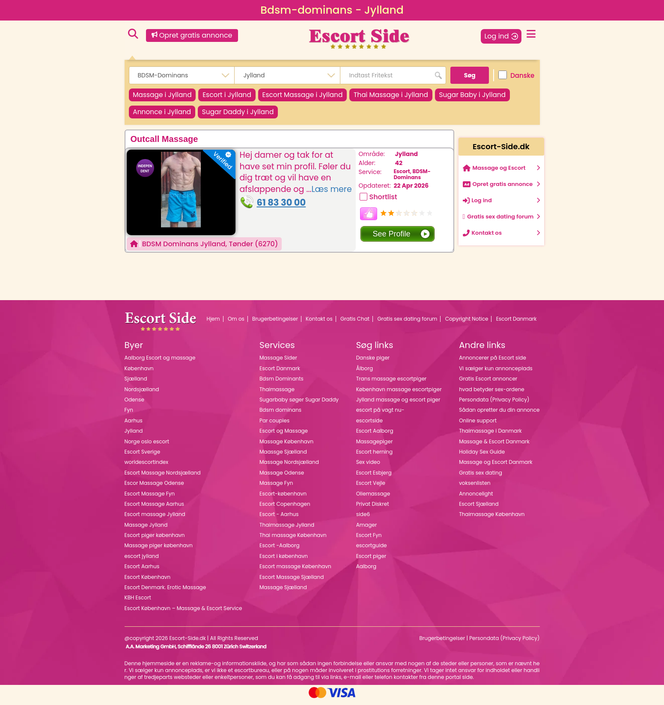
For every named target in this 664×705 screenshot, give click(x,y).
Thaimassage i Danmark (490, 435)
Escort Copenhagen (284, 508)
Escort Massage (319, 96)
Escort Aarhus (142, 571)
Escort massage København (295, 571)
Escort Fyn (369, 539)
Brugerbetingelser (275, 323)
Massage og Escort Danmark (496, 466)
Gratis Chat (354, 323)
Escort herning (374, 456)
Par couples (274, 424)
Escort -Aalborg (279, 550)
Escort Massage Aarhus (155, 508)
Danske (516, 75)
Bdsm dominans (280, 414)
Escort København (148, 581)
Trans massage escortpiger (391, 383)
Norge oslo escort (147, 445)
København (139, 372)
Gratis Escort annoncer (488, 383)
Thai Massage (415, 96)
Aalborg (366, 571)
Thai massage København (293, 539)
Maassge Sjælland (283, 456)
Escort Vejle (370, 487)
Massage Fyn (276, 487)
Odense (134, 404)
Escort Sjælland (478, 508)
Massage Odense (281, 477)
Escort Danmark (516, 323)
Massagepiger (374, 445)
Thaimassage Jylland (286, 529)
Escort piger (371, 560)
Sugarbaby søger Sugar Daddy (299, 404)
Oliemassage (373, 497)
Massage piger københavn (159, 550)
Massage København (286, 445)
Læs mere (331, 193)
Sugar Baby (170, 115)
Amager (366, 529)
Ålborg (364, 372)
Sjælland (136, 383)
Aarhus (134, 424)
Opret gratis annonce (192, 35)
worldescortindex (147, 466)
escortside (369, 424)
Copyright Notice (466, 323)
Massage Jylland (146, 529)
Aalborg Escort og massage (160, 362)
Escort (236, 96)
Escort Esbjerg (374, 477)
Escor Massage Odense (154, 487)
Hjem (213, 323)
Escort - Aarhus (279, 518)
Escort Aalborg (374, 435)
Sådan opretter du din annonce (499, 414)
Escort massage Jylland (155, 518)
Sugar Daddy (332, 115)
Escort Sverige (143, 456)
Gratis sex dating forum (407, 323)
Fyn (129, 414)
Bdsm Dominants (281, 383)
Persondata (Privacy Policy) (494, 404)
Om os (236, 323)
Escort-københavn (283, 497)
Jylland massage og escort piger (398, 404)
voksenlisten (475, 487)
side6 (363, 518)
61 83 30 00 (281, 207)
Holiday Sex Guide (482, 456)
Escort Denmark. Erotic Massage (165, 592)
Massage (166, 96)
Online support (478, 424)
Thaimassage (277, 393)
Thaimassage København (491, 518)
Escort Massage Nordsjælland (163, 477)
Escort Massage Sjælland (291, 581)
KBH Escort (138, 602)
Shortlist (383, 202)
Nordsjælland (142, 393)
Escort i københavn (283, 560)
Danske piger (373, 362)
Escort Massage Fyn (150, 497)
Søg (470, 75)
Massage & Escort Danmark (494, 445)
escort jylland (142, 560)
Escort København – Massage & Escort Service (183, 612)
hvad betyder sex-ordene (491, 393)
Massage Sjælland (283, 592)
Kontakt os (319, 323)
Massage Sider (278, 362)
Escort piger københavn (155, 539)
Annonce (250, 115)
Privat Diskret (372, 508)
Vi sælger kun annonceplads (496, 372)
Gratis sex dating (480, 477)
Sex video (368, 466)
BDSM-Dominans (412, 178)
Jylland (406, 158)
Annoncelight (476, 497)
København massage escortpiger (399, 393)
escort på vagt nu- (380, 414)
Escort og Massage (283, 435)
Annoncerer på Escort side (492, 362)
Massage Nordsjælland (289, 466)
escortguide (371, 550)
